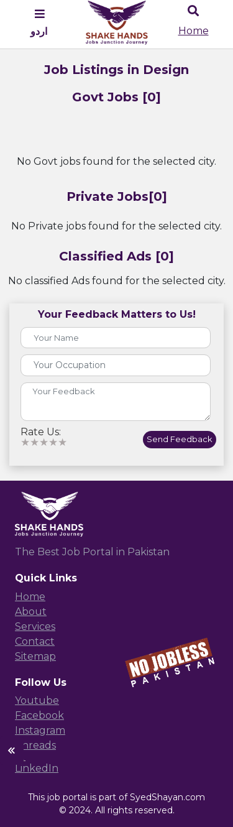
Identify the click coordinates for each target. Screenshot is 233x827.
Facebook (39, 715)
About (31, 611)
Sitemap (35, 656)
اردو (38, 31)
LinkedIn (36, 768)
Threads (35, 745)
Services (35, 626)
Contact (35, 641)
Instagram (40, 730)
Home (193, 31)
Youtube (37, 700)
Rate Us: (41, 432)
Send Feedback (179, 439)
